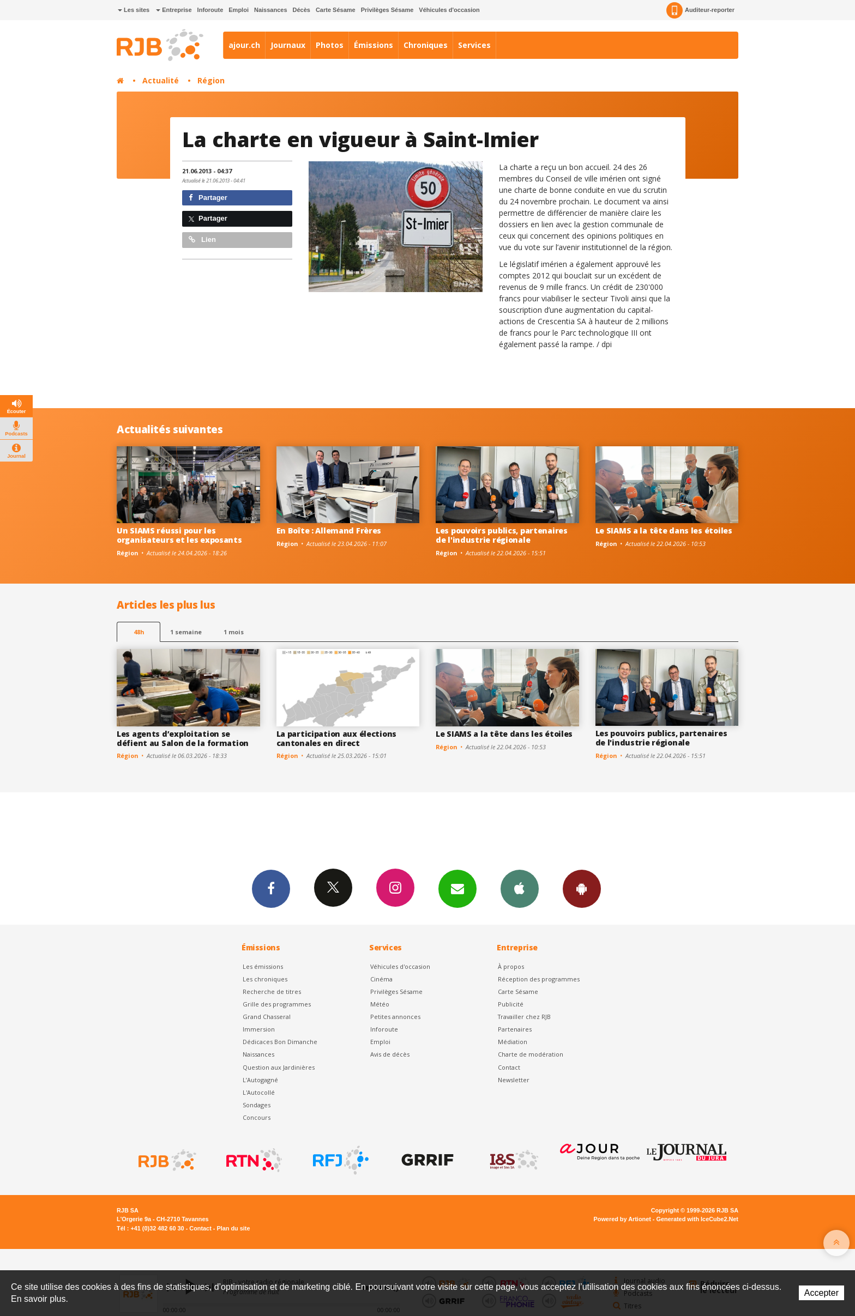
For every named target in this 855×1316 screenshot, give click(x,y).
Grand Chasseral (267, 1016)
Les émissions (263, 966)
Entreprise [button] (173, 10)
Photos (330, 45)
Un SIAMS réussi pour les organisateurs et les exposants (179, 535)
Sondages (256, 1104)
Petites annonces (395, 1016)
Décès (301, 10)
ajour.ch (244, 45)
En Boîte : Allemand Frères (329, 530)
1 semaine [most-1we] (186, 632)
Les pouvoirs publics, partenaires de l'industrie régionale (502, 535)
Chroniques (426, 45)
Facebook (271, 888)
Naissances (270, 10)
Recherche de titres (272, 991)
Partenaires (515, 1029)
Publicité (510, 1004)
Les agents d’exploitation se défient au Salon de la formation (183, 738)
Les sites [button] (133, 10)
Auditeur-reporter (700, 10)
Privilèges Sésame (387, 10)
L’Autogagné (260, 1079)
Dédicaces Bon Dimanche (280, 1041)
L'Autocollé (259, 1092)
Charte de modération (530, 1054)
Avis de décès (390, 1054)
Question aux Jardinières (279, 1067)
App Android (582, 888)
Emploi (238, 10)
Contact (509, 1067)
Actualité (160, 80)
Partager (208, 197)
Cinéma (381, 979)
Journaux (287, 45)
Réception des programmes (539, 979)
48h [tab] (139, 632)
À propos (511, 966)
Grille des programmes (277, 1004)
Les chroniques (265, 979)
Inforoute (210, 10)
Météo (379, 1004)
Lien (202, 239)
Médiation (512, 1041)
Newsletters (457, 888)
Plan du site (233, 1228)
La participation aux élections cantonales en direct (336, 738)
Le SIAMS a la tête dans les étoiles (663, 530)
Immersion (259, 1029)
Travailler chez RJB (524, 1016)
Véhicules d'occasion (449, 10)
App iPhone (520, 888)
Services (474, 45)
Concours (256, 1117)
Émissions (373, 45)
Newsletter (513, 1079)
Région (211, 80)
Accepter (821, 1292)
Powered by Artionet (622, 1219)
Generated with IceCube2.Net (697, 1219)
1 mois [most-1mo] (234, 632)
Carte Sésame (336, 10)
